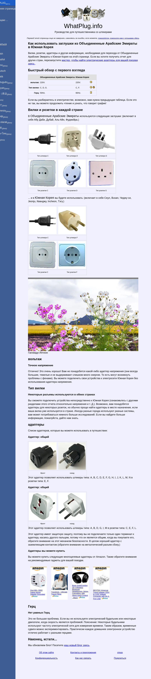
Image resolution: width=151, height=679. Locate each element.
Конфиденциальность (51, 658)
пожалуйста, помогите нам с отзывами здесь (123, 38)
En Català (7, 76)
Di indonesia (11, 110)
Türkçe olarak (12, 122)
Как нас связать (88, 658)
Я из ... (5, 14)
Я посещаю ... (9, 20)
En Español (8, 59)
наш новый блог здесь (81, 645)
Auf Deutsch (8, 70)
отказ (124, 652)
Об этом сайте (51, 652)
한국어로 (9, 127)
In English (7, 53)
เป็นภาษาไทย (11, 133)
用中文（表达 (11, 93)
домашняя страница (13, 8)
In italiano (9, 65)
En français (10, 88)
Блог (4, 30)
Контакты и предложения (88, 652)
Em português (12, 82)
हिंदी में (7, 99)
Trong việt (9, 116)
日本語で (9, 105)
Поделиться (125, 658)
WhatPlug (10, 3)
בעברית (8, 139)
